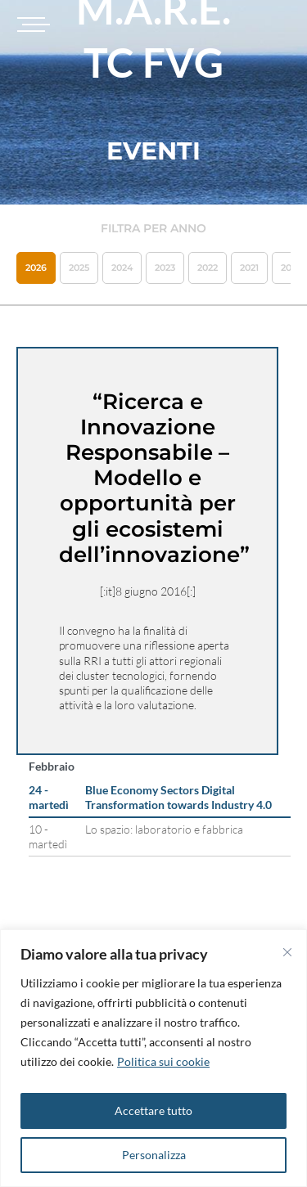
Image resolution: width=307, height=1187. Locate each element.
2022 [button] (207, 267)
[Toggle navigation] (31, 24)
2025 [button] (79, 267)
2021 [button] (249, 267)
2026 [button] (36, 267)
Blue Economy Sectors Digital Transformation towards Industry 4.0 (178, 797)
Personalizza (154, 1155)
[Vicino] (287, 952)
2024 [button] (122, 267)
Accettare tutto (153, 1110)
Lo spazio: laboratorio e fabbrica (164, 829)
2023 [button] (165, 267)
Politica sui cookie (163, 1061)
